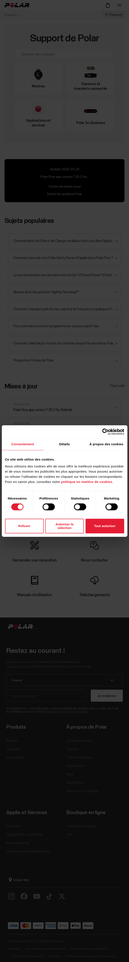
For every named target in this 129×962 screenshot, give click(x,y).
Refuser (24, 526)
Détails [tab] (64, 444)
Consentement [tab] (22, 444)
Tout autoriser (104, 526)
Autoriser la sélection (64, 526)
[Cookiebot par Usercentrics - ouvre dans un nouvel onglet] (105, 431)
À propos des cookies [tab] (106, 444)
